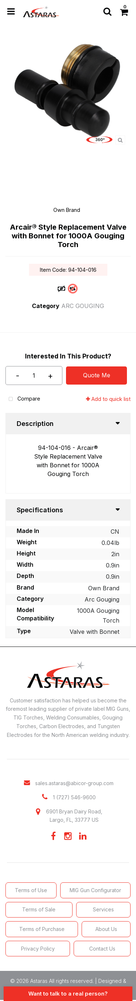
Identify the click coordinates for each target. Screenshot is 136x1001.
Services (103, 909)
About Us (106, 929)
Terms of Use (31, 890)
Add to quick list (108, 399)
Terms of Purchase (42, 929)
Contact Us (102, 948)
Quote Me (96, 375)
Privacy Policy (38, 948)
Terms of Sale (38, 909)
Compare (22, 399)
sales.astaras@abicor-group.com (74, 783)
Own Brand (66, 210)
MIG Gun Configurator (95, 890)
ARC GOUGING (82, 305)
